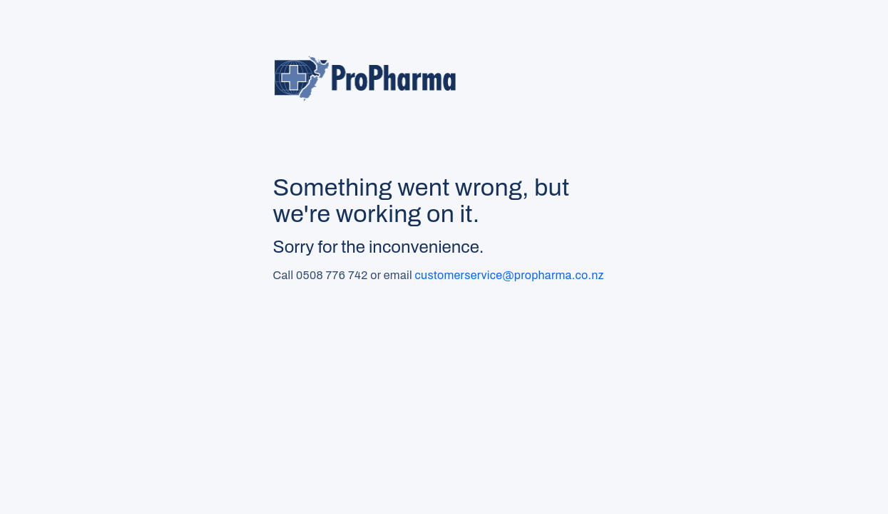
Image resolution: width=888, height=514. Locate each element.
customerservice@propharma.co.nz (509, 275)
